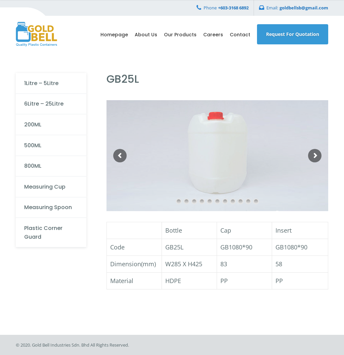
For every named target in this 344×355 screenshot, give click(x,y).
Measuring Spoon (48, 207)
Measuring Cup (45, 187)
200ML (32, 124)
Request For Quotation (292, 34)
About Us (146, 34)
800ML (32, 166)
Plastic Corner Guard (43, 232)
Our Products (180, 34)
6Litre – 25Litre (43, 104)
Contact (240, 34)
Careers (213, 34)
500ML (32, 145)
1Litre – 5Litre (41, 83)
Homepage (114, 34)
